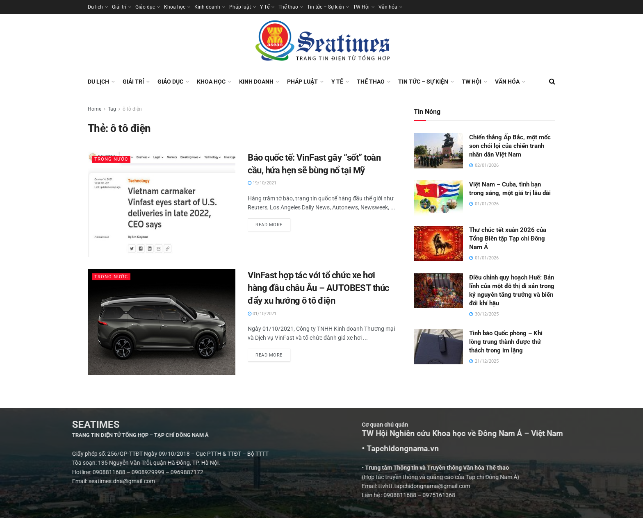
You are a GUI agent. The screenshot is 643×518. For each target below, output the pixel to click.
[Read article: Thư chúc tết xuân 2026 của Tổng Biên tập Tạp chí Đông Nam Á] (438, 243)
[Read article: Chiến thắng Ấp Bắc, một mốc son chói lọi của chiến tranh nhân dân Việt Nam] (438, 150)
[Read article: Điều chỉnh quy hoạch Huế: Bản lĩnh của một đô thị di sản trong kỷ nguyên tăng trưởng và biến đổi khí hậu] (438, 291)
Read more (272, 222)
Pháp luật (240, 7)
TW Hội (361, 7)
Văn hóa (388, 7)
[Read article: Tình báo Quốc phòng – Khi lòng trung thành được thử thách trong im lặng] (438, 346)
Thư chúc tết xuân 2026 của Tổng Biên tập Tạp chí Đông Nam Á (507, 238)
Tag (112, 109)
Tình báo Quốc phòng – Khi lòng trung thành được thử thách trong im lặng (506, 341)
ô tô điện (132, 109)
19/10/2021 (262, 183)
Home (94, 109)
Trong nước (111, 159)
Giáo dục (145, 7)
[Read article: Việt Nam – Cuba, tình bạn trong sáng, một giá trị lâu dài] (438, 198)
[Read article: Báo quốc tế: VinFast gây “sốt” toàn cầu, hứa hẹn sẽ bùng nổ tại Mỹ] (161, 204)
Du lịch (95, 7)
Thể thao (288, 7)
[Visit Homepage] (321, 42)
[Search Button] (552, 81)
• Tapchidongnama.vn (494, 448)
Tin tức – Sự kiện (325, 7)
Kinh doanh (207, 7)
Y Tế (264, 7)
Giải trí (119, 7)
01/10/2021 (262, 313)
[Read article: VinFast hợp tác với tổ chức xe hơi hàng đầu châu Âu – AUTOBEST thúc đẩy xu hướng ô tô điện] (161, 322)
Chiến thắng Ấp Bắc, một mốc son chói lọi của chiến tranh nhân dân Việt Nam (510, 146)
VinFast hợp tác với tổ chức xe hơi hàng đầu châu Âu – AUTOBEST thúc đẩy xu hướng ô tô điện (318, 288)
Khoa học (174, 7)
